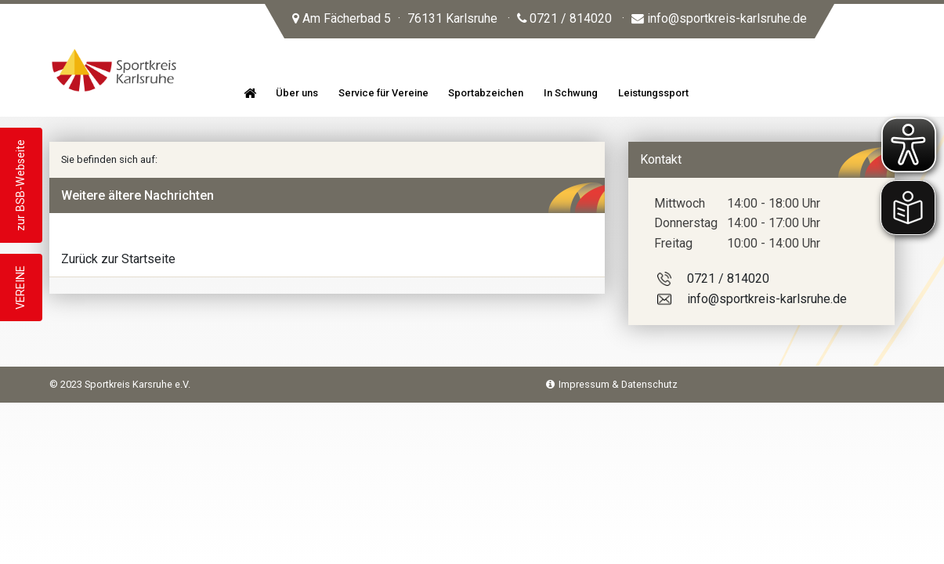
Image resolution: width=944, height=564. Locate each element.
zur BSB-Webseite (20, 185)
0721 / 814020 (564, 18)
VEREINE (20, 287)
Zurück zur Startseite (118, 258)
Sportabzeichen (485, 93)
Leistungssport (653, 93)
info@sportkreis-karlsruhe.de (719, 18)
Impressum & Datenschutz (612, 384)
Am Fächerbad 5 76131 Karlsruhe (394, 18)
